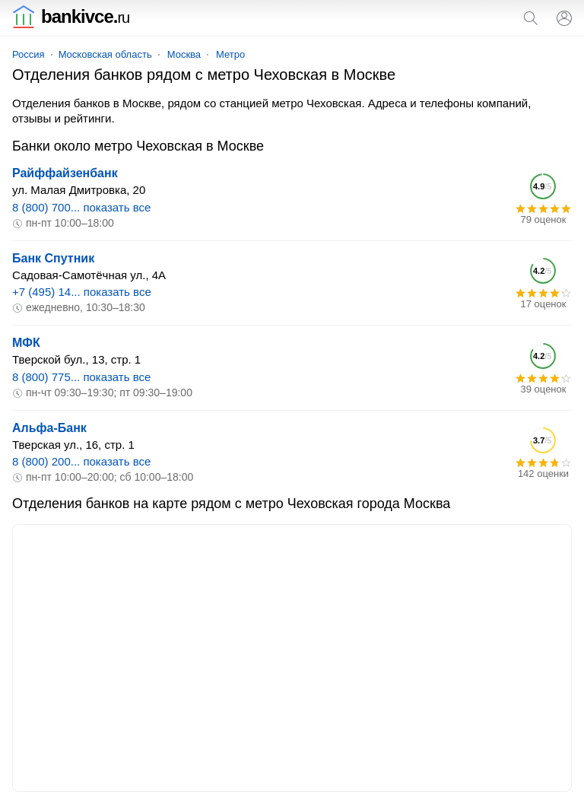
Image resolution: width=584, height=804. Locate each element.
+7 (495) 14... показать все (81, 291)
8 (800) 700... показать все (81, 207)
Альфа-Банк (49, 427)
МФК (26, 342)
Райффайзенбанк (65, 173)
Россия (28, 54)
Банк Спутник (53, 258)
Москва (184, 54)
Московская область (105, 54)
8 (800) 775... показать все (81, 376)
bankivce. (70, 16)
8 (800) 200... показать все (81, 461)
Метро (230, 54)
